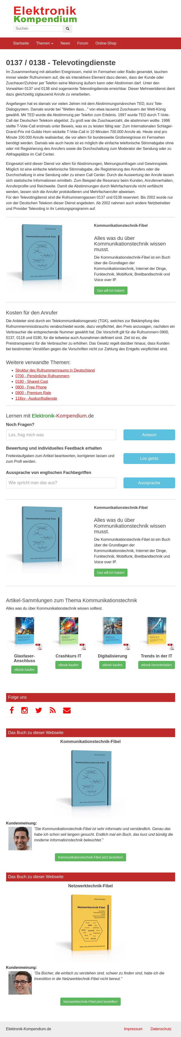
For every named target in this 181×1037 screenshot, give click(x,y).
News (65, 43)
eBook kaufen (24, 669)
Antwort (149, 435)
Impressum (133, 1029)
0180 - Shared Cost (31, 382)
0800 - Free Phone (31, 387)
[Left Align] (67, 29)
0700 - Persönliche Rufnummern (42, 376)
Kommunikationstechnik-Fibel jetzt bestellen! (90, 857)
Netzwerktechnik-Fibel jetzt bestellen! (90, 1001)
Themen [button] (44, 43)
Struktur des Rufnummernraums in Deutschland (55, 370)
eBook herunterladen (156, 665)
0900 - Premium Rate (33, 393)
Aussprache (149, 483)
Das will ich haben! (111, 290)
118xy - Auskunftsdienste (36, 398)
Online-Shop (105, 43)
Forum (82, 43)
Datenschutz (161, 1029)
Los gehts (149, 458)
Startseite (21, 43)
